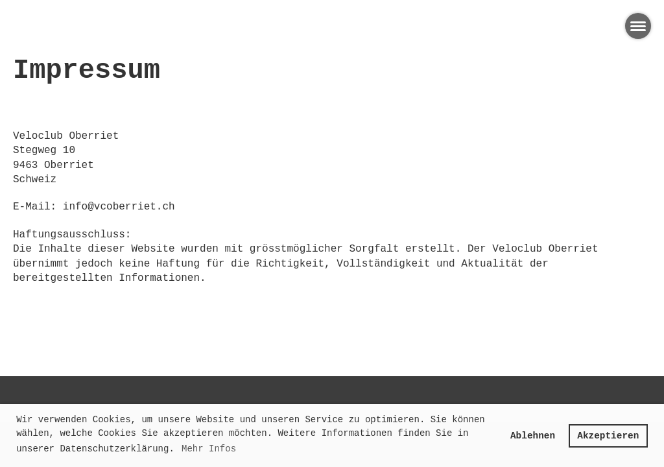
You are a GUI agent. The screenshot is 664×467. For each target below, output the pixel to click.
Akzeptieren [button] (608, 436)
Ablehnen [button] (532, 436)
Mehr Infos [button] (209, 449)
